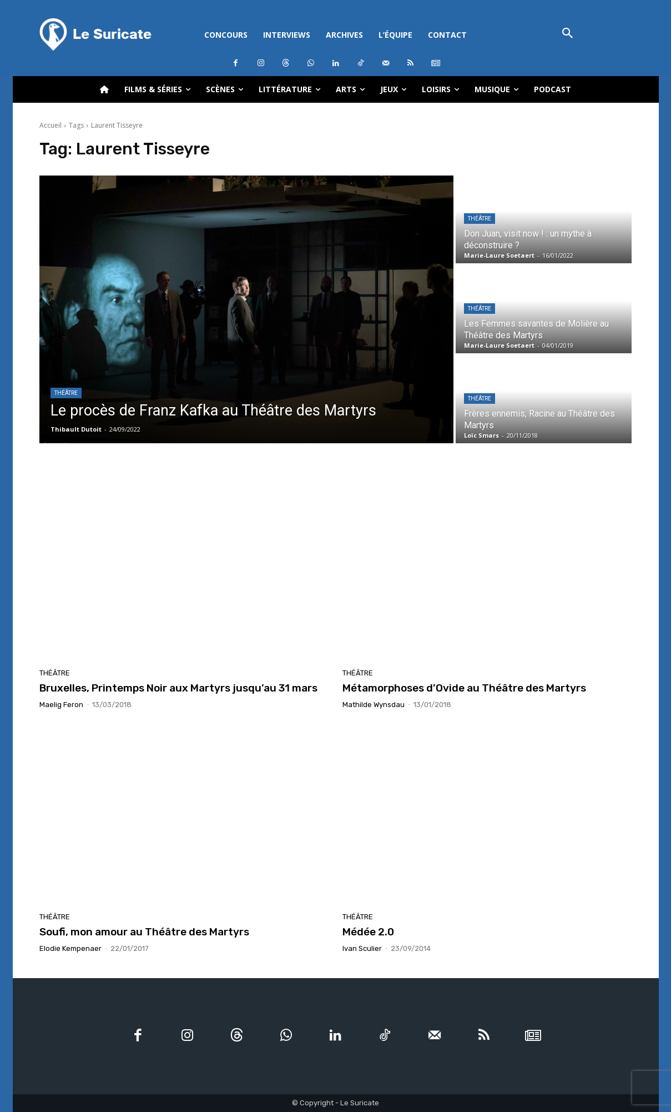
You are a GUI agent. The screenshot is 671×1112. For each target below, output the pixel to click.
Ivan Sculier (362, 948)
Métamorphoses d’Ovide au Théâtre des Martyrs (464, 688)
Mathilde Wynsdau (373, 704)
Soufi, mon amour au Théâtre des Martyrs (144, 931)
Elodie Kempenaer (70, 948)
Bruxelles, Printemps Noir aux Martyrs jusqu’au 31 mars (178, 688)
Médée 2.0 (368, 931)
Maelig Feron (61, 704)
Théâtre (66, 393)
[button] (568, 34)
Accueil (50, 125)
